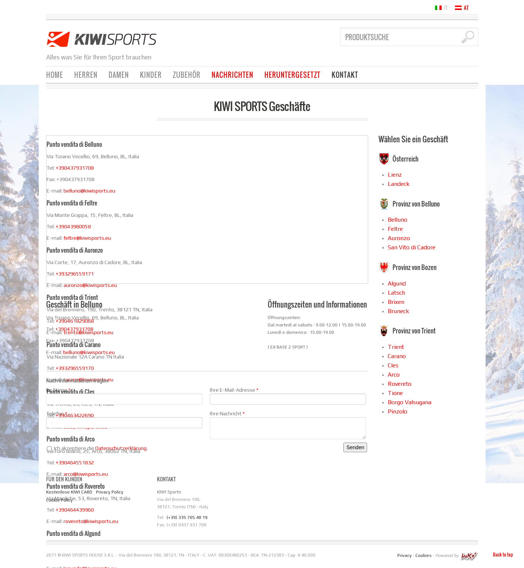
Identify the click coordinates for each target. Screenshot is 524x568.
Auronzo (399, 238)
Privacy (404, 555)
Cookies (423, 555)
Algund (397, 283)
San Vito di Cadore (411, 247)
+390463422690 (75, 415)
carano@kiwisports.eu (88, 379)
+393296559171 (75, 274)
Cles (393, 365)
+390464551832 (75, 462)
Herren (85, 75)
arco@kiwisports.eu (86, 474)
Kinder (151, 75)
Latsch (396, 292)
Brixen (396, 301)
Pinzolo (397, 411)
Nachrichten (232, 75)
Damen (119, 75)
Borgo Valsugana (409, 402)
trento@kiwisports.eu (88, 332)
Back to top (503, 554)
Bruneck (398, 311)
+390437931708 (75, 168)
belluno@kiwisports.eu (89, 191)
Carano (397, 356)
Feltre (395, 228)
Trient (396, 346)
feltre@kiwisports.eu (87, 238)
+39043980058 (73, 226)
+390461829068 (75, 321)
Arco (394, 374)
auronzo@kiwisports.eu (90, 285)
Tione (395, 392)
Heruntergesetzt (292, 75)
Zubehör (187, 75)
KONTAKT (345, 75)
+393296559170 (75, 368)
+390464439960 (75, 510)
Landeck (399, 183)
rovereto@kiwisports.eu (91, 521)
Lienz (395, 174)
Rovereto (399, 383)
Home (54, 75)
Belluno (397, 219)
